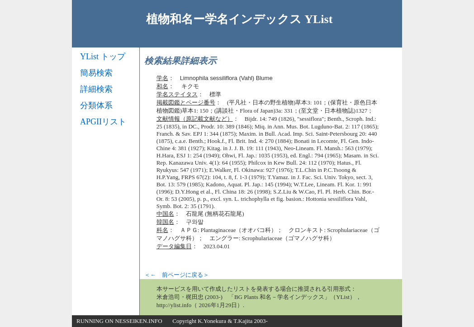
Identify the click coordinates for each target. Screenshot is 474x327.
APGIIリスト (103, 121)
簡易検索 (96, 72)
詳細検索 (96, 89)
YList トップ (102, 56)
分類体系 (96, 105)
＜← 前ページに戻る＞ (176, 274)
